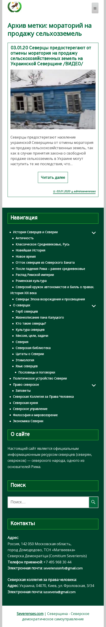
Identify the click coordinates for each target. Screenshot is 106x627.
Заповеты (23, 390)
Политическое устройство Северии (40, 378)
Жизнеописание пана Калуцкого (40, 317)
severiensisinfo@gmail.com (63, 568)
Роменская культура (31, 281)
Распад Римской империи (35, 275)
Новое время (26, 256)
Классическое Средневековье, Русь (42, 244)
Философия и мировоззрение (35, 415)
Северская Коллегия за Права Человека (43, 396)
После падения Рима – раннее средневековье (50, 269)
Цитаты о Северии (30, 354)
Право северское (26, 384)
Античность (25, 238)
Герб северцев (27, 311)
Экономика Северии (28, 421)
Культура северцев (30, 330)
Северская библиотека (33, 348)
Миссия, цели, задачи (32, 336)
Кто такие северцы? (31, 323)
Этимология (25, 360)
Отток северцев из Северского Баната (45, 262)
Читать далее (53, 177)
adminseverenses (84, 191)
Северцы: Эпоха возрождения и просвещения (50, 299)
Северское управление (30, 409)
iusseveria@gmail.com (59, 592)
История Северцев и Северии (35, 232)
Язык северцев (27, 366)
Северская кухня (25, 403)
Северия (22, 342)
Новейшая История (30, 250)
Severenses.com (30, 613)
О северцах (21, 305)
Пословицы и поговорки (36, 372)
